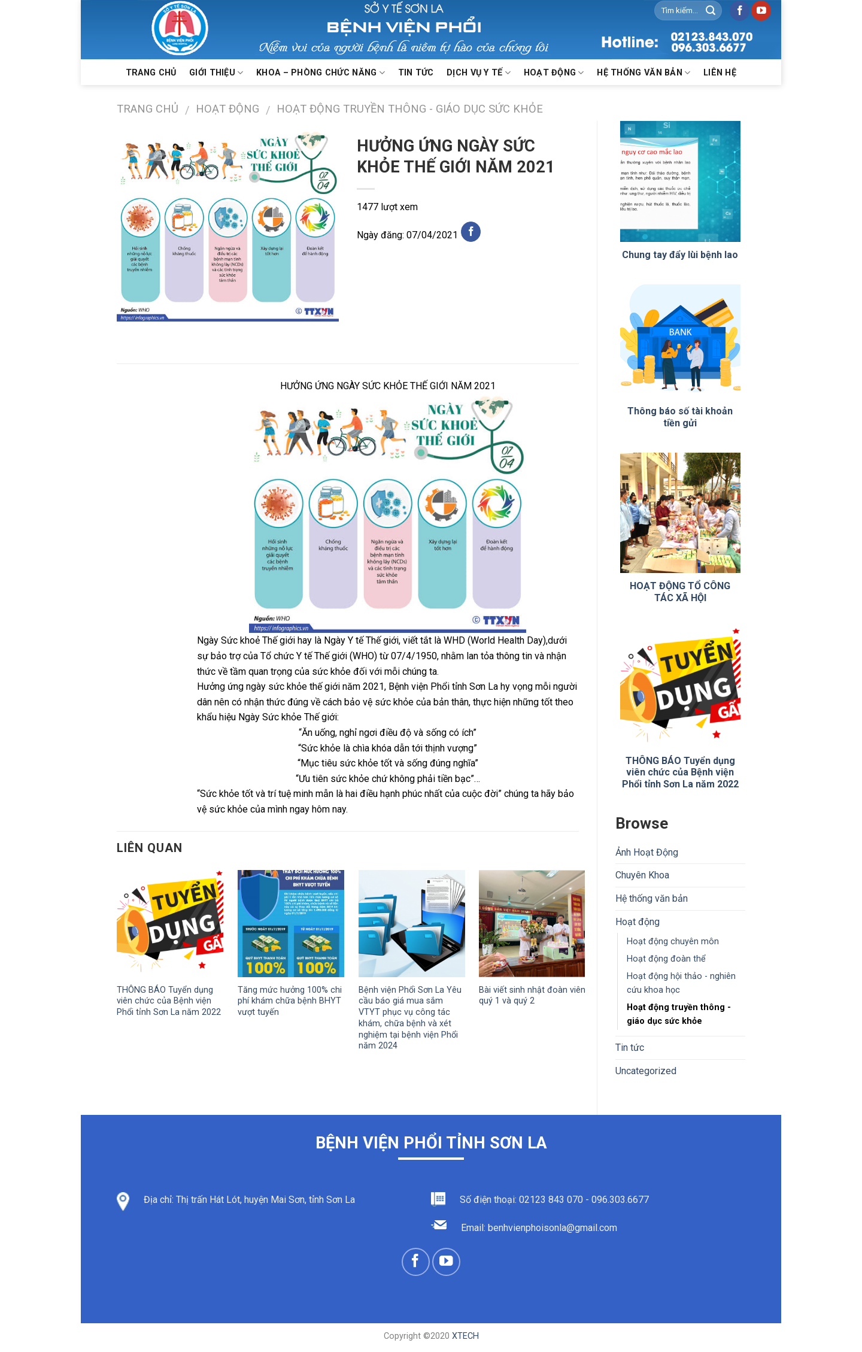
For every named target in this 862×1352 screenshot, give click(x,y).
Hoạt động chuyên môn (673, 941)
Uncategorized (645, 1071)
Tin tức (629, 1047)
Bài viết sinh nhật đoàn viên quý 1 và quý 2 (532, 996)
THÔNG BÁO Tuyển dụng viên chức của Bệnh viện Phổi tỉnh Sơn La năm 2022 (169, 1001)
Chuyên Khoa (642, 875)
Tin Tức (416, 73)
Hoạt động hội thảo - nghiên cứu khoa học (681, 983)
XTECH (465, 1336)
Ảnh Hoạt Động (646, 852)
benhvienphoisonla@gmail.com (552, 1227)
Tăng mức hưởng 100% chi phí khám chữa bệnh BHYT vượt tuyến (290, 1001)
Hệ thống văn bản (643, 72)
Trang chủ (151, 73)
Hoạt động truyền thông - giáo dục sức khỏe (410, 108)
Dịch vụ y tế (479, 72)
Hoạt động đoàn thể (666, 959)
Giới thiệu (216, 72)
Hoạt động (554, 72)
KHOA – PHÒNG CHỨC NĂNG (320, 72)
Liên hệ (719, 73)
